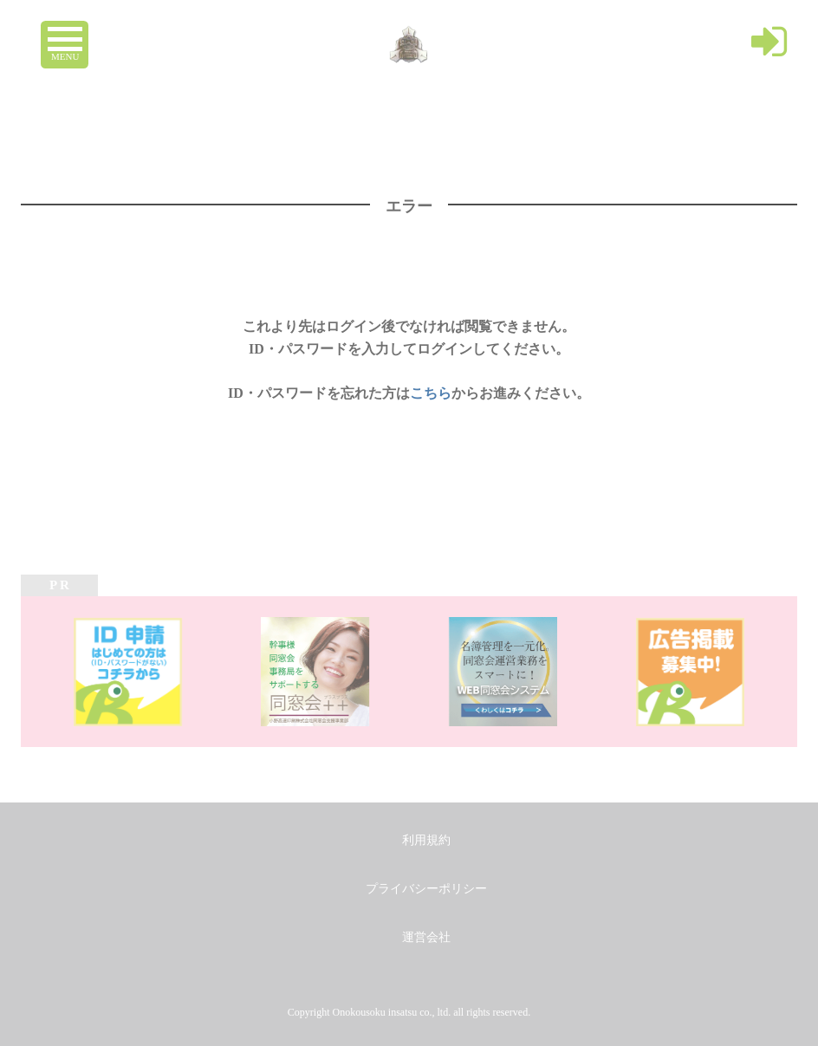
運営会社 (426, 937)
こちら (430, 393)
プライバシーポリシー (426, 888)
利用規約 (426, 840)
